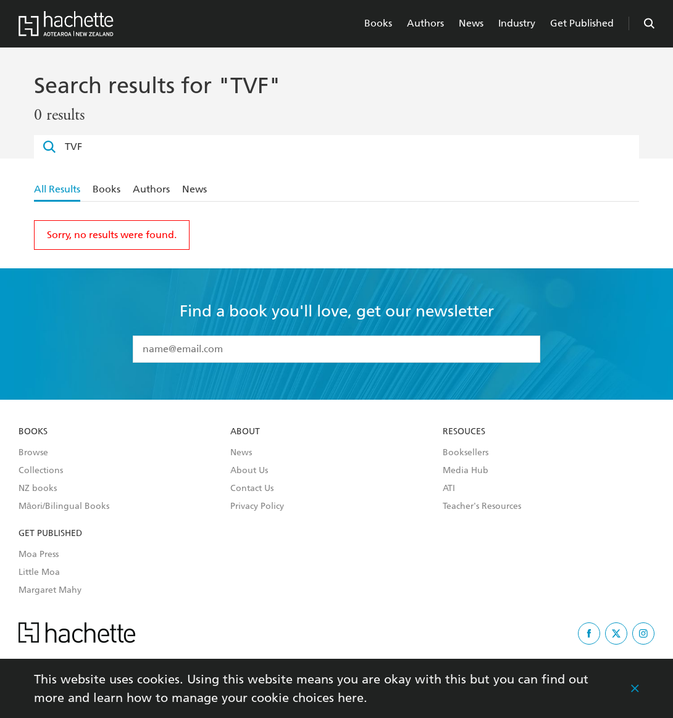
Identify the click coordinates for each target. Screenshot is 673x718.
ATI (449, 488)
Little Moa (39, 572)
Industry (516, 23)
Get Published (582, 23)
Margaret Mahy (50, 590)
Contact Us (252, 488)
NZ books (38, 488)
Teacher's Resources (482, 506)
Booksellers (465, 452)
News (471, 23)
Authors (425, 23)
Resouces (464, 431)
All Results (57, 189)
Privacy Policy (257, 506)
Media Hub (465, 470)
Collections (41, 470)
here (351, 697)
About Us (249, 470)
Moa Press (39, 554)
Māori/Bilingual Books (64, 506)
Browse (33, 452)
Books (378, 23)
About (245, 431)
